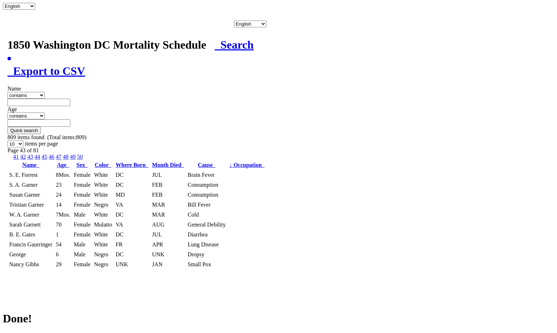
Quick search (24, 130)
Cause (207, 165)
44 (37, 157)
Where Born (132, 165)
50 (80, 157)
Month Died (168, 165)
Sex (82, 165)
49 (73, 157)
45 (44, 157)
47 (58, 157)
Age (63, 165)
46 (51, 157)
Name (30, 165)
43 (30, 157)
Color (103, 165)
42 (23, 157)
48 (66, 157)
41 (16, 157)
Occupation (246, 165)
